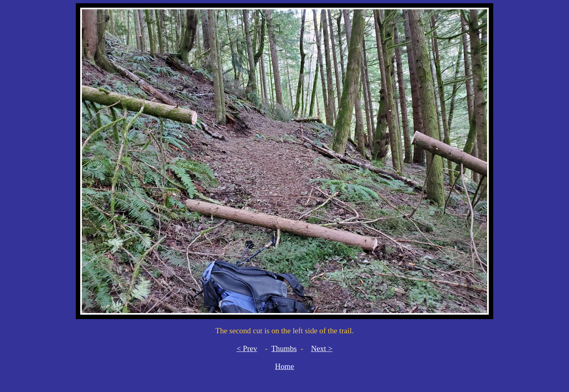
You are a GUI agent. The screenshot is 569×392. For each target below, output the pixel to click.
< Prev (247, 348)
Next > (321, 348)
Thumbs (284, 348)
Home (284, 366)
